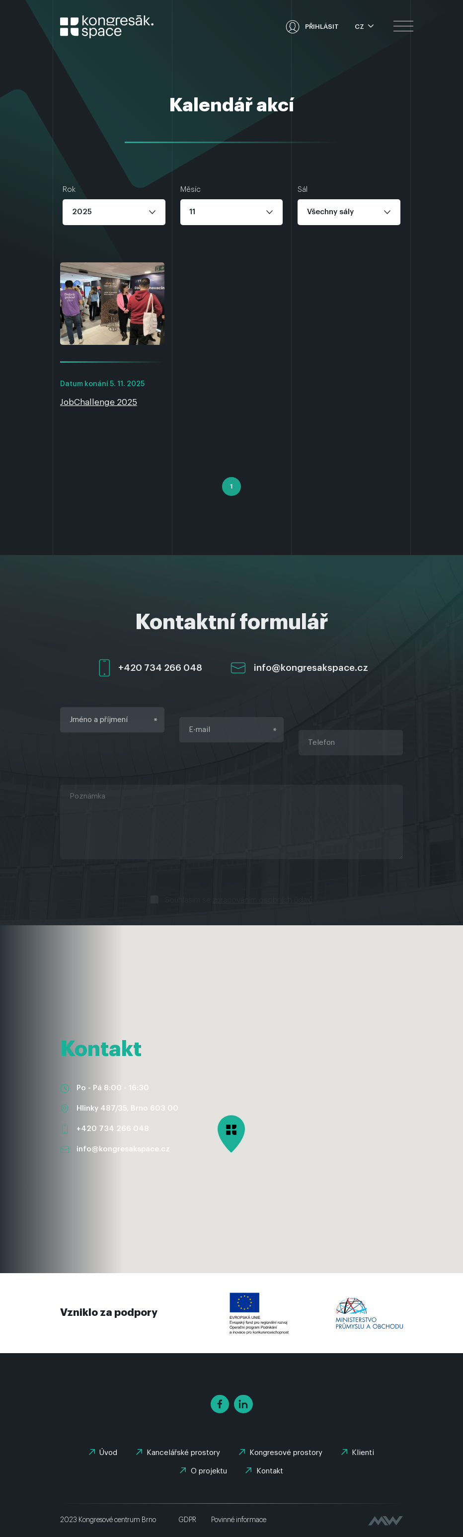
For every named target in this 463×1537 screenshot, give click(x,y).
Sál (303, 189)
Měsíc (190, 189)
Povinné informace (238, 1520)
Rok (69, 189)
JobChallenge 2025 (98, 402)
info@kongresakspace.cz (123, 1149)
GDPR (187, 1520)
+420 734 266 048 (113, 1129)
